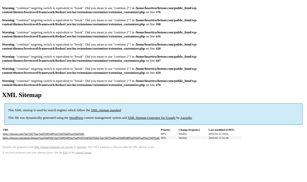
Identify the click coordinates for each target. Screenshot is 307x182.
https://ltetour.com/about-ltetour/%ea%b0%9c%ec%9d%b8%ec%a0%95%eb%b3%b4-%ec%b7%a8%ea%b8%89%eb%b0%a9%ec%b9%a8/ (81, 137)
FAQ (65, 152)
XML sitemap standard (106, 110)
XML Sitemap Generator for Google (151, 118)
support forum (83, 152)
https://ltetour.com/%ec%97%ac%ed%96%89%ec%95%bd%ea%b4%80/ (43, 133)
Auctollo (186, 118)
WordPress (76, 118)
